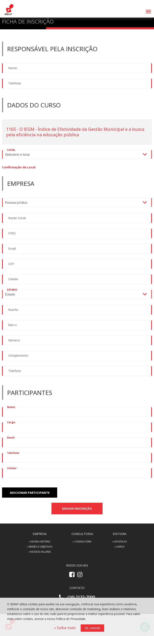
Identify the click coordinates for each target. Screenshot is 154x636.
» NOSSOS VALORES (40, 551)
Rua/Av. (13, 309)
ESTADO (12, 289)
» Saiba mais (65, 627)
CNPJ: (12, 233)
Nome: (12, 68)
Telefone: (14, 83)
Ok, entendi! (92, 628)
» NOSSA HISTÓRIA (39, 541)
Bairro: (12, 325)
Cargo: (11, 422)
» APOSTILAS (119, 541)
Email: (12, 248)
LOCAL (11, 150)
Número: (14, 340)
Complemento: (18, 355)
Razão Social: (17, 218)
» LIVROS (119, 546)
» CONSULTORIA (82, 541)
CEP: (11, 264)
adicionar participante (30, 493)
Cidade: (13, 279)
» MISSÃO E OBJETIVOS (39, 546)
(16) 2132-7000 (81, 597)
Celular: (12, 468)
